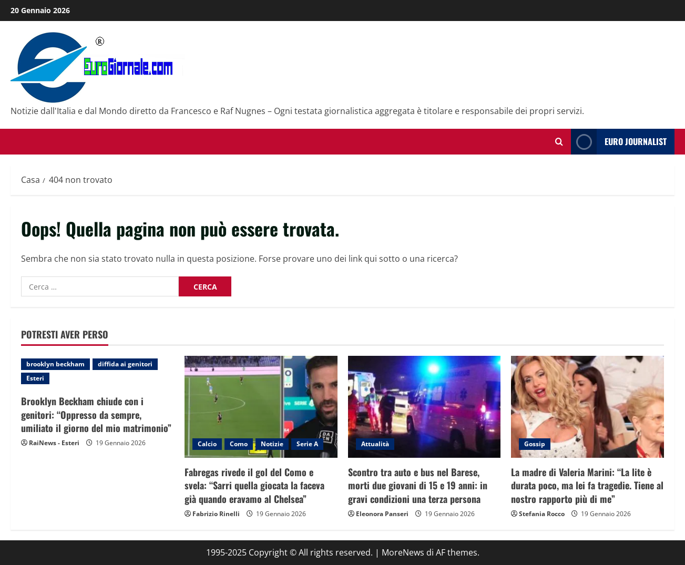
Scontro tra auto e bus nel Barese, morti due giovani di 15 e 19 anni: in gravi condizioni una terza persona (417, 485)
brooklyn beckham (55, 363)
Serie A (307, 443)
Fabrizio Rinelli (216, 513)
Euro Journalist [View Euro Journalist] (619, 142)
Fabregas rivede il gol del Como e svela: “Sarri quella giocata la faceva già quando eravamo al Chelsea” (254, 485)
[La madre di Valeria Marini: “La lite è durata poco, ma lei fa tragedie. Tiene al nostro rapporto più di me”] (587, 407)
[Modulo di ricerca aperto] (559, 141)
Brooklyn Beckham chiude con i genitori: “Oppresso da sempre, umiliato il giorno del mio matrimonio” (96, 414)
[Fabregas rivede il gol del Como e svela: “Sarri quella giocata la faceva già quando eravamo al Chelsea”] (261, 407)
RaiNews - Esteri (54, 442)
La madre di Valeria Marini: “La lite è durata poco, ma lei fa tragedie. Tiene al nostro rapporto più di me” (587, 485)
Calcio (207, 443)
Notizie (272, 443)
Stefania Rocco (542, 513)
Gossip (534, 443)
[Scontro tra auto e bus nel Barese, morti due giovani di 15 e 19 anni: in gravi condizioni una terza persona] (424, 407)
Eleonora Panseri (382, 513)
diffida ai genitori (125, 363)
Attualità (375, 443)
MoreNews (403, 552)
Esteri (35, 378)
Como (239, 443)
